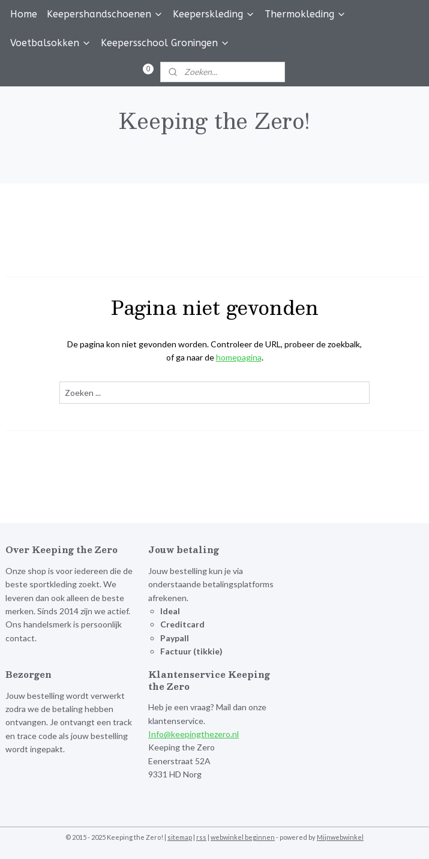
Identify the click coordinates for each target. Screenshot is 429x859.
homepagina (239, 357)
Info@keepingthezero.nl (193, 734)
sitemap (179, 837)
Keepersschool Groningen (165, 43)
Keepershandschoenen (105, 14)
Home (23, 14)
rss (201, 837)
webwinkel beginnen (243, 837)
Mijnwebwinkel (340, 837)
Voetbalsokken (50, 43)
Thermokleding (305, 14)
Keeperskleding (214, 14)
